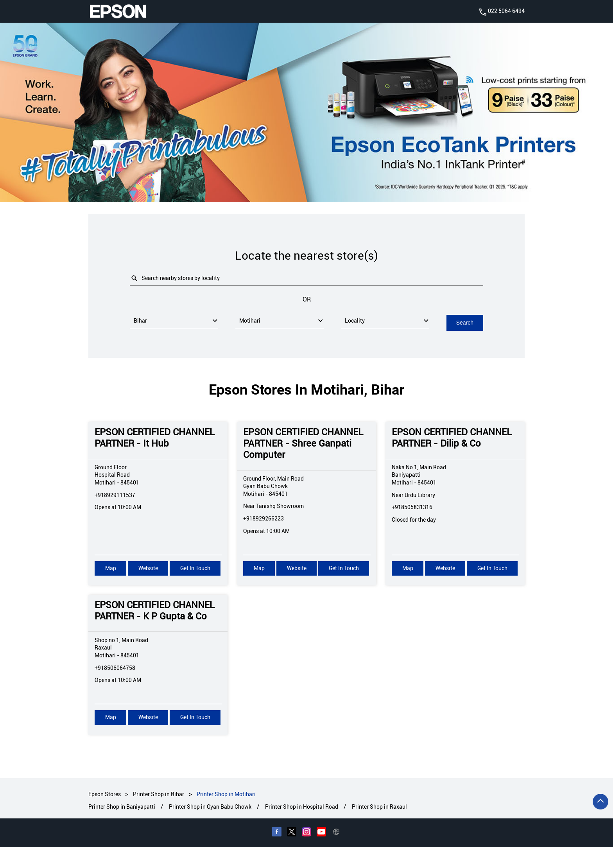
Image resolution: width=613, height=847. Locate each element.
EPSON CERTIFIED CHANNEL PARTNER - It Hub (155, 437)
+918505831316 (412, 507)
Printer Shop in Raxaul (379, 807)
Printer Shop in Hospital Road (301, 807)
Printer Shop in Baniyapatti (121, 807)
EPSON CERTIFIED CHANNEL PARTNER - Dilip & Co (452, 437)
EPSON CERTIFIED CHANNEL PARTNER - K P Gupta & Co (155, 610)
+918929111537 (115, 494)
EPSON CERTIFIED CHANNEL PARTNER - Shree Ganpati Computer (303, 443)
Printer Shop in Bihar (158, 794)
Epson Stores (105, 794)
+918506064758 (115, 667)
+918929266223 (263, 518)
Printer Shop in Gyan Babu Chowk (210, 807)
